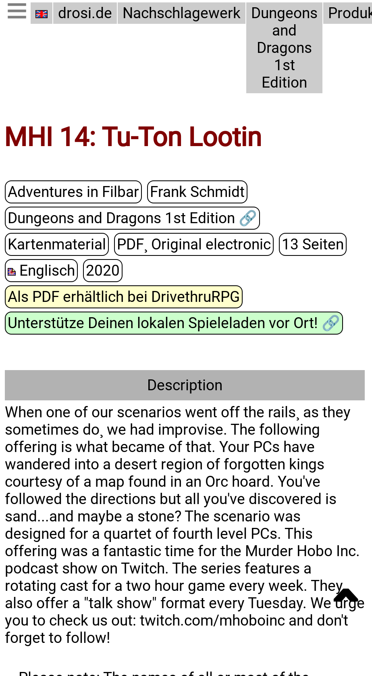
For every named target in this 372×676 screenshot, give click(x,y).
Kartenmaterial (57, 244)
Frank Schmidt (197, 191)
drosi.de (85, 13)
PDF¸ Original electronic (194, 244)
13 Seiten (313, 244)
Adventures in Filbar (73, 191)
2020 (103, 270)
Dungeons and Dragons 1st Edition (284, 47)
